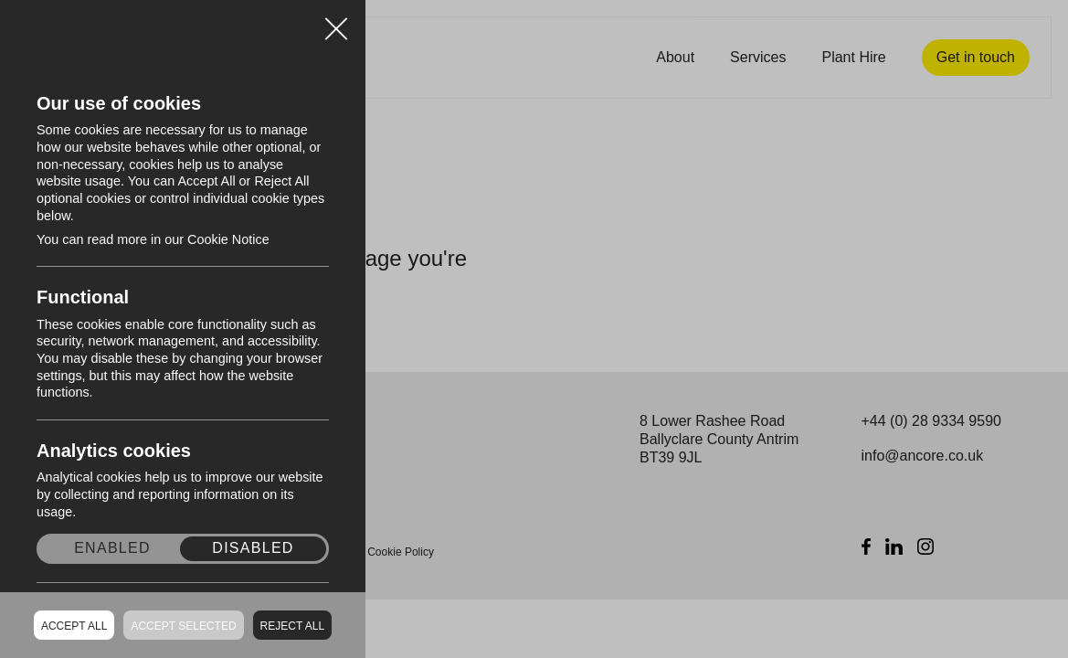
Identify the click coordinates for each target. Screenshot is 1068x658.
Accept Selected (183, 626)
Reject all (292, 626)
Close (336, 22)
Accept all (74, 626)
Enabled (112, 548)
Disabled (252, 548)
